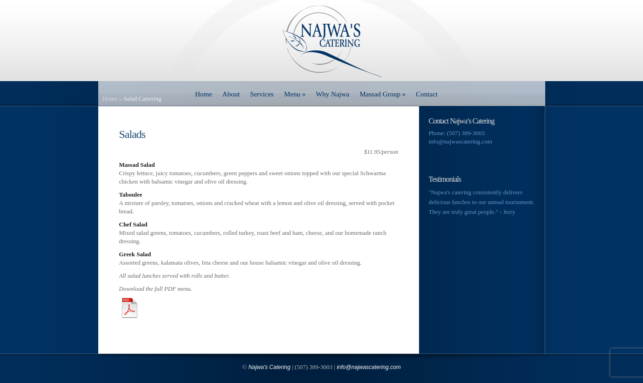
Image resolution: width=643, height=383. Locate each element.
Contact (427, 94)
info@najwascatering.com (461, 141)
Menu (294, 94)
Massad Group (382, 94)
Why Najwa (332, 94)
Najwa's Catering (269, 367)
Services (262, 94)
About (231, 94)
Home (203, 94)
